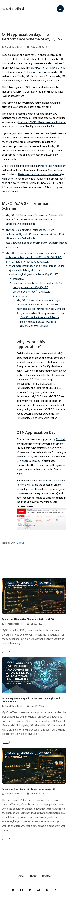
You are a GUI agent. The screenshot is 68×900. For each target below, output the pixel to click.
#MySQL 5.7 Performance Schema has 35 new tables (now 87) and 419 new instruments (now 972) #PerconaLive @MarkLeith (35, 219)
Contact (46, 876)
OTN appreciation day (28, 461)
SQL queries (30, 72)
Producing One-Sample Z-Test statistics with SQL (29, 789)
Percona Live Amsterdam (52, 165)
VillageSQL (27, 583)
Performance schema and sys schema (39, 174)
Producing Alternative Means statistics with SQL (28, 619)
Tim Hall (60, 439)
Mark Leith (7, 178)
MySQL (20, 542)
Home (20, 876)
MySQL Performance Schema (48, 67)
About (32, 876)
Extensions (45, 583)
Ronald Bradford (13, 9)
